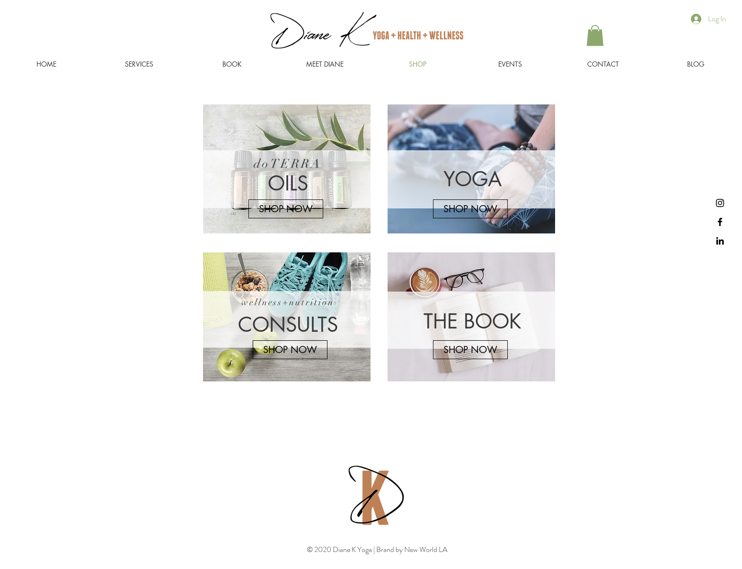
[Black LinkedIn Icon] (720, 240)
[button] (595, 35)
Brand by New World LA (411, 549)
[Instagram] (720, 203)
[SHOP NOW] (285, 208)
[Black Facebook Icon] (720, 221)
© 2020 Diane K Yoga (340, 549)
